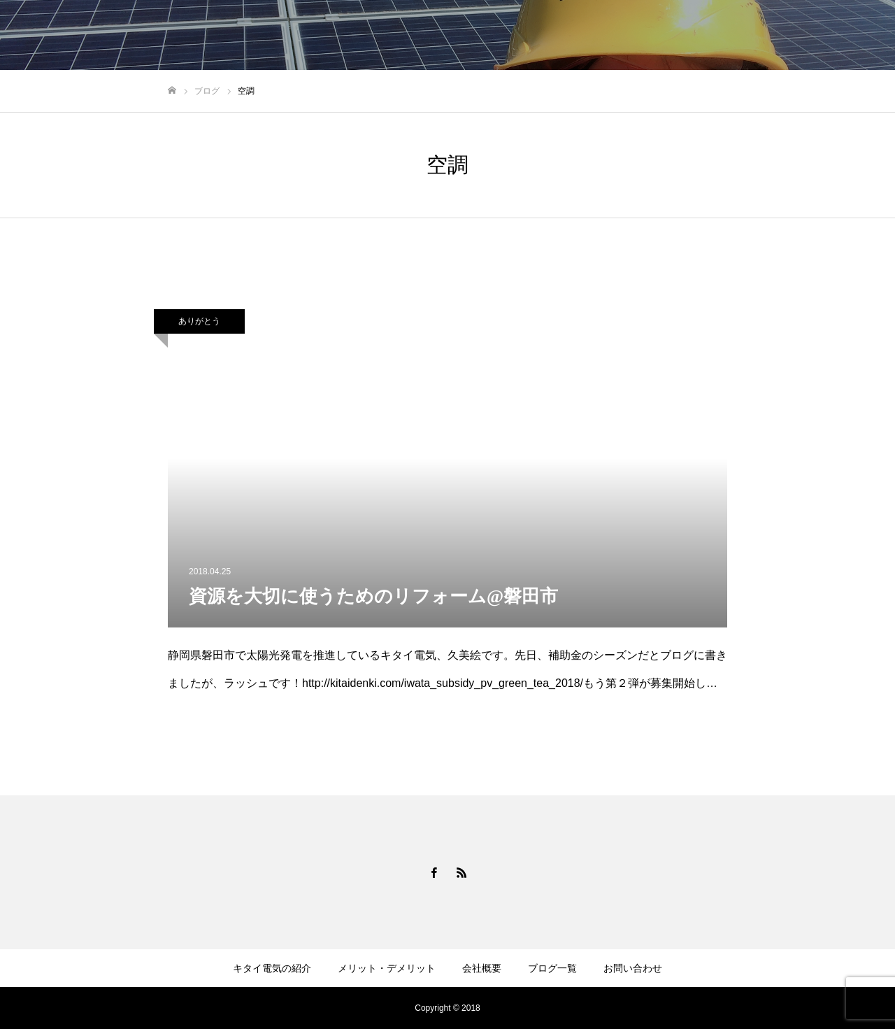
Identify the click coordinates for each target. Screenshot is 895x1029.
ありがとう (199, 321)
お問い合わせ (839, 35)
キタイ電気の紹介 (484, 35)
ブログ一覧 (760, 35)
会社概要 (690, 35)
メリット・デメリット (597, 35)
